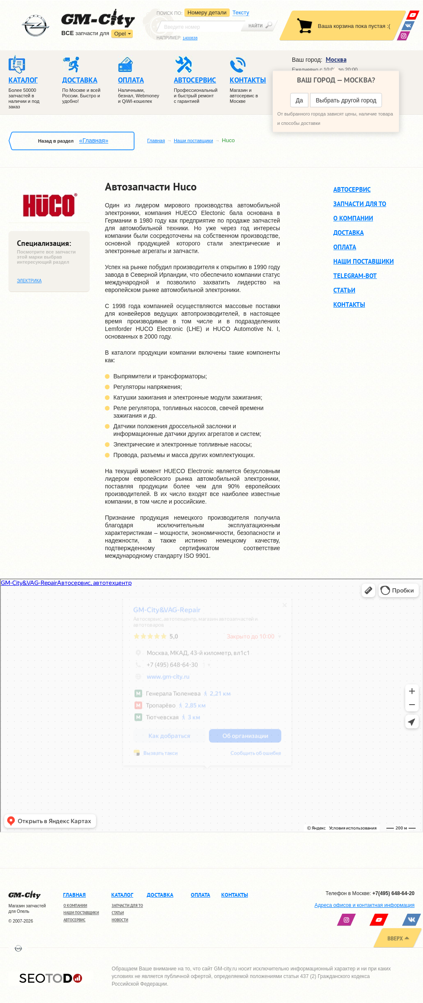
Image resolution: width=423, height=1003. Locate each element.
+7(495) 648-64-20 (393, 893)
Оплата (344, 247)
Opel (120, 33)
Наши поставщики (193, 140)
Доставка (348, 232)
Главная (156, 140)
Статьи (344, 290)
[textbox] (201, 26)
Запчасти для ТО (359, 203)
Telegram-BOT (355, 275)
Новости (120, 920)
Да (299, 100)
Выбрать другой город (346, 100)
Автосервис (352, 189)
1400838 (190, 38)
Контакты (349, 304)
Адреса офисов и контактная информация (365, 905)
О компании (353, 218)
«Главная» (93, 140)
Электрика (29, 280)
